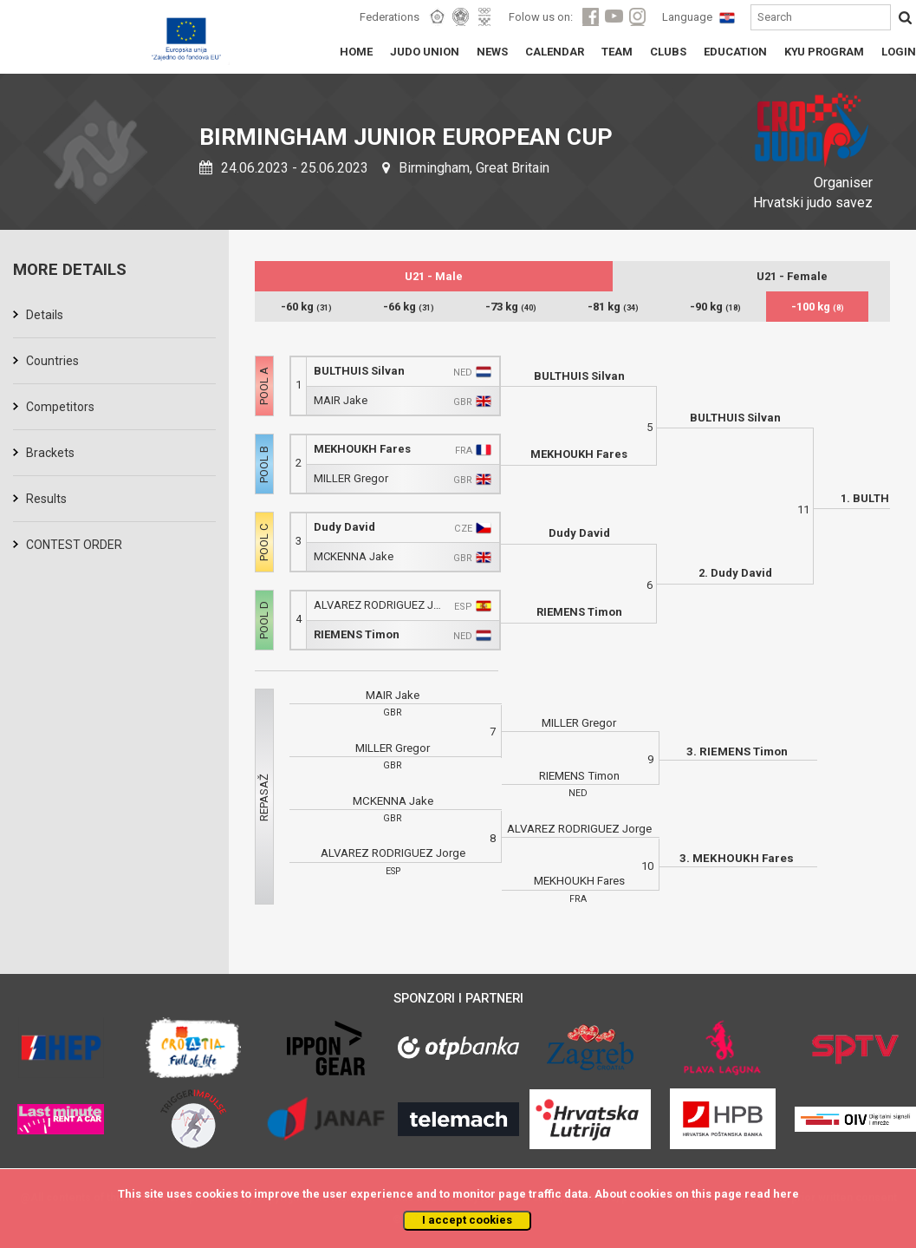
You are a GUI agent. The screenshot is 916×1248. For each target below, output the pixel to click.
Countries (52, 361)
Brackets (50, 453)
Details (44, 315)
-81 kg (613, 306)
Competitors (60, 407)
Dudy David (344, 526)
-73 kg (510, 306)
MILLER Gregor (351, 478)
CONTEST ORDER (74, 545)
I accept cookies (467, 1219)
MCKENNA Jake (353, 556)
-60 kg (306, 306)
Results (46, 499)
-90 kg (715, 306)
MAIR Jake (340, 400)
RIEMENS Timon (357, 634)
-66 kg (408, 306)
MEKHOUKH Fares (362, 448)
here (786, 1193)
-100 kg (817, 306)
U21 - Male (434, 276)
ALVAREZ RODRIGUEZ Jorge (380, 604)
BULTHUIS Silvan (359, 370)
